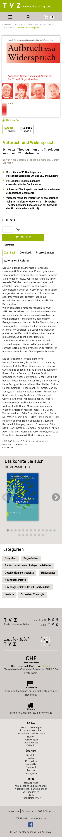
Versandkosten (31, 792)
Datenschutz (28, 811)
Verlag (31, 758)
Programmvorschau (31, 730)
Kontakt (31, 755)
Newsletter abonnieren (31, 818)
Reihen (31, 736)
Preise (31, 795)
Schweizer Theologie (32, 594)
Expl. (18, 229)
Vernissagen (31, 739)
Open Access (31, 742)
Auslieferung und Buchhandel (31, 786)
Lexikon (9, 594)
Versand (46, 666)
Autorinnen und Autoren (31, 733)
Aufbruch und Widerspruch (27, 28)
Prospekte (31, 761)
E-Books (31, 745)
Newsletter (31, 764)
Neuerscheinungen (31, 727)
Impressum (13, 811)
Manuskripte (31, 783)
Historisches (48, 573)
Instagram (31, 773)
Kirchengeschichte (15, 580)
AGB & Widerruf (46, 811)
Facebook (31, 767)
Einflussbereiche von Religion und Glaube (28, 565)
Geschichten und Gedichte (19, 573)
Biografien (10, 558)
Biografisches (30, 558)
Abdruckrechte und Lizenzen (31, 789)
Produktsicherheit (31, 798)
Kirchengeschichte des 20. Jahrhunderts (27, 587)
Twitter (31, 770)
